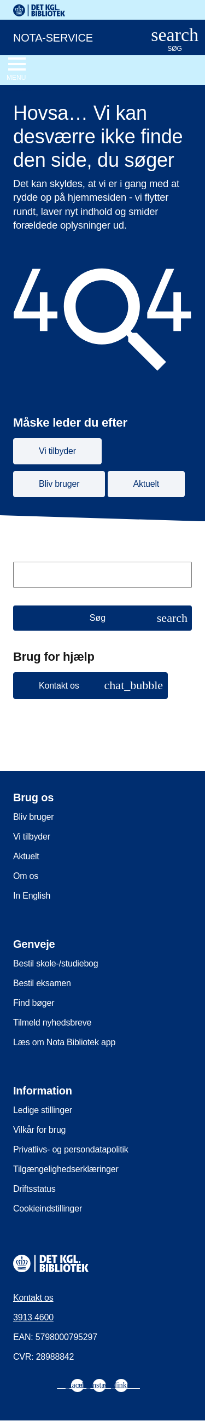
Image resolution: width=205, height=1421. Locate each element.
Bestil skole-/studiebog (55, 963)
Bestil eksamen (42, 983)
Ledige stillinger (42, 1110)
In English (31, 895)
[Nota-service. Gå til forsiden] (67, 36)
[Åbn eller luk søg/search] (174, 40)
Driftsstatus (34, 1188)
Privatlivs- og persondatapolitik (70, 1149)
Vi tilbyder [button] (57, 451)
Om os (25, 876)
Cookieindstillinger (47, 1208)
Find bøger (33, 1002)
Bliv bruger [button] (59, 483)
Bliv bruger (33, 817)
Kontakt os (33, 1297)
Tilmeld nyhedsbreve (52, 1022)
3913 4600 (33, 1317)
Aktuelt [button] (146, 483)
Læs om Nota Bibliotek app (64, 1042)
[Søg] (102, 618)
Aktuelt (26, 856)
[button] (90, 685)
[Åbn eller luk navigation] (16, 69)
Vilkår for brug (39, 1129)
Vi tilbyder (31, 836)
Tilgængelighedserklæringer (66, 1169)
